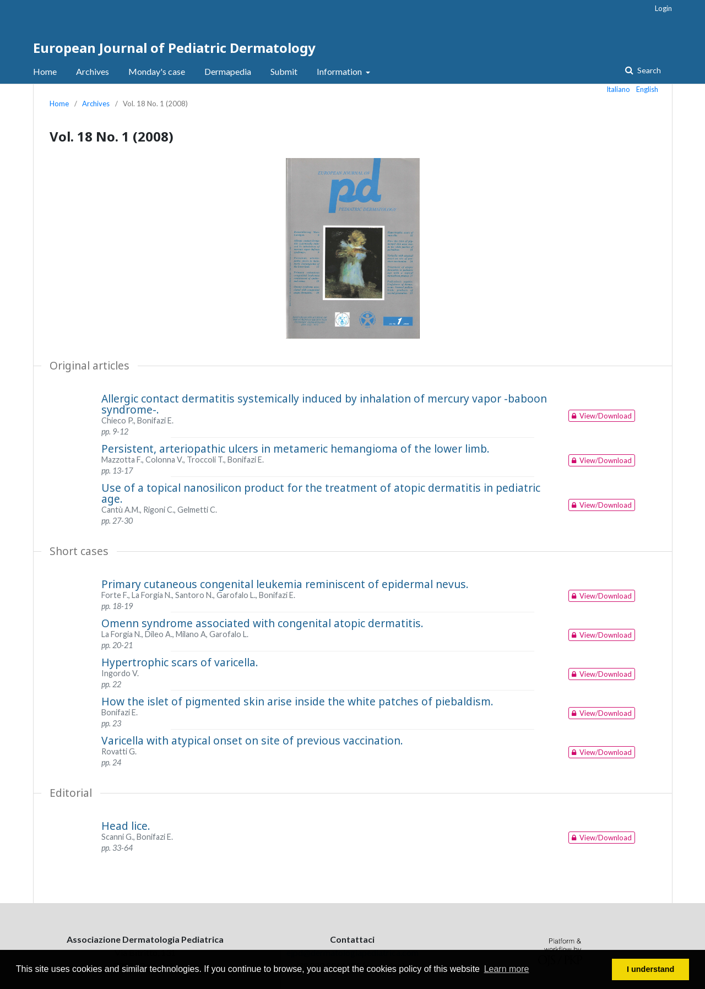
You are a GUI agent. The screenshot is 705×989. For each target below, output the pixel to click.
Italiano (618, 89)
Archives (92, 71)
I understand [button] (650, 969)
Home (45, 71)
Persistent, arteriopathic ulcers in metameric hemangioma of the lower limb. (295, 448)
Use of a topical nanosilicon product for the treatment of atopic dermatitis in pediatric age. (320, 493)
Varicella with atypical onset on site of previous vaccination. (252, 740)
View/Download (600, 415)
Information (340, 71)
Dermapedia (227, 71)
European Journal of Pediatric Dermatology (174, 48)
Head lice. (125, 825)
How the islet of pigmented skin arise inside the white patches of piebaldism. (297, 701)
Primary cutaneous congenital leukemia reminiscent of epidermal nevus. (285, 584)
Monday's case (156, 71)
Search (648, 70)
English (647, 89)
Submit (283, 71)
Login (663, 8)
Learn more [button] (506, 969)
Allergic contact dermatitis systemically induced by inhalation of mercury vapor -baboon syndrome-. (324, 404)
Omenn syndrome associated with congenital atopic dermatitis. (262, 623)
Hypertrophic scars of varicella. (179, 662)
